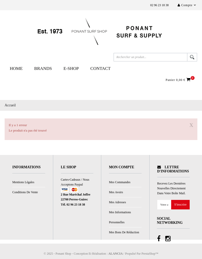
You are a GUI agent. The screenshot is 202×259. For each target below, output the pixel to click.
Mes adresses (117, 202)
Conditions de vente (25, 192)
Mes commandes (119, 182)
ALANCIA (115, 253)
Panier (179, 79)
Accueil (10, 105)
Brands (43, 68)
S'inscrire (180, 204)
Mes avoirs (116, 192)
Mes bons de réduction (124, 232)
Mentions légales (23, 182)
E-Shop (71, 68)
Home (16, 68)
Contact (100, 68)
